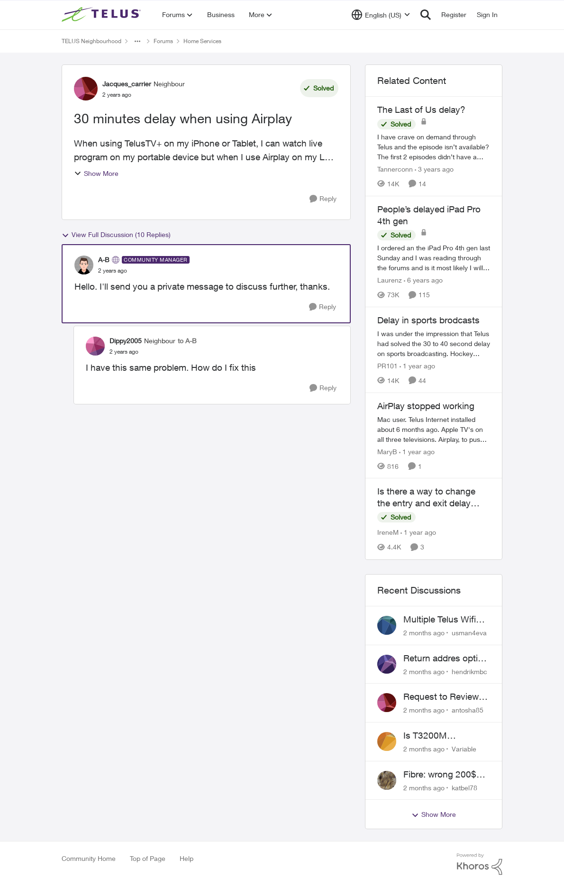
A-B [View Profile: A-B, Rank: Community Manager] (103, 260)
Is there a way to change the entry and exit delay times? (426, 497)
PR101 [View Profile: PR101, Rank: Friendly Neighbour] (387, 366)
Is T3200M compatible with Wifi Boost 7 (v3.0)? (443, 735)
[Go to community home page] (102, 14)
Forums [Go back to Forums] (163, 41)
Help (186, 858)
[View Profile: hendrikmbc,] (386, 664)
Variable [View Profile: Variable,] (464, 749)
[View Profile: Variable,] (386, 741)
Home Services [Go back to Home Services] (202, 41)
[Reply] (323, 198)
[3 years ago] (434, 169)
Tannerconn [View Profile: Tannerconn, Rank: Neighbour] (395, 169)
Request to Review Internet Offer (441, 697)
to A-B (187, 341)
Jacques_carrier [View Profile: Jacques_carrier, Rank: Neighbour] (126, 84)
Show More (96, 173)
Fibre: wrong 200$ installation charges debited (442, 774)
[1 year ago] (417, 366)
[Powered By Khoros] (479, 864)
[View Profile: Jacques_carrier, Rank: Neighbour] (86, 89)
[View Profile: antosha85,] (386, 702)
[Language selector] (380, 14)
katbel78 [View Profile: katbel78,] (464, 787)
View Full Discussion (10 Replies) (116, 234)
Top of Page (147, 858)
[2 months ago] (424, 633)
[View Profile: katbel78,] (386, 780)
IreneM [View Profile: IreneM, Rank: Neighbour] (388, 533)
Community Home (89, 858)
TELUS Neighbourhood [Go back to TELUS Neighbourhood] (91, 41)
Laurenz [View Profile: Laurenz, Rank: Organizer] (389, 280)
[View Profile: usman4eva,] (386, 625)
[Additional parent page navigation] (137, 41)
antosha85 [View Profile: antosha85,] (467, 710)
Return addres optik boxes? (442, 658)
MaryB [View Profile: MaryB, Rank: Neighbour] (387, 451)
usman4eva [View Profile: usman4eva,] (469, 633)
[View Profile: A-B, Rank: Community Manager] (83, 265)
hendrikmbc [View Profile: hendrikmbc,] (469, 671)
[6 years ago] (423, 280)
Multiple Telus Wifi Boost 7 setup (439, 619)
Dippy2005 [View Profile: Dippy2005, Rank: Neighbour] (125, 341)
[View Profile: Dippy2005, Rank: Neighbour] (95, 346)
